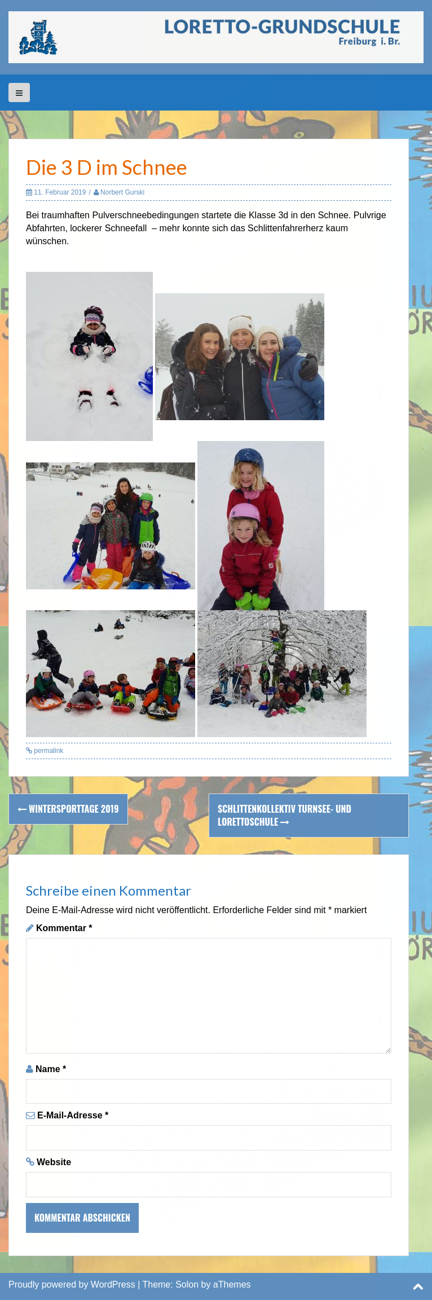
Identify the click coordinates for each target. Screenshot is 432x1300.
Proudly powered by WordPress (71, 1284)
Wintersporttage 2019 (68, 809)
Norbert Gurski (122, 192)
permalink (47, 751)
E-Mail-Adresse (72, 1115)
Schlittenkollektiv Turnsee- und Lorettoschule (284, 815)
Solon (187, 1284)
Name (51, 1069)
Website (54, 1162)
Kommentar (64, 928)
